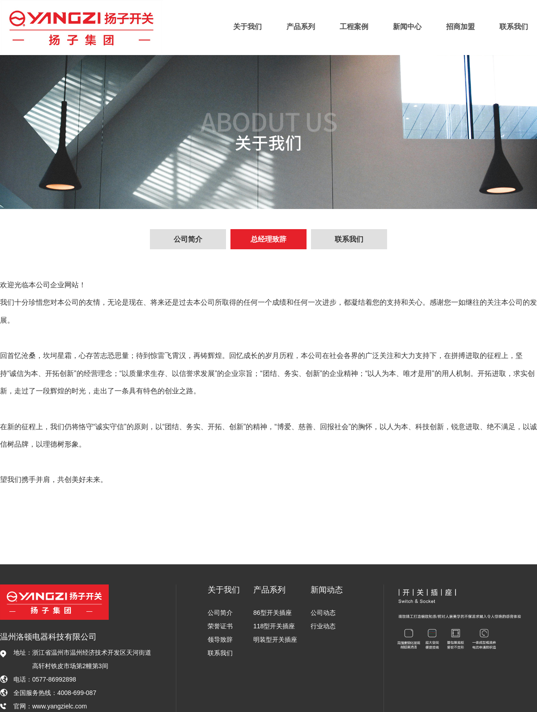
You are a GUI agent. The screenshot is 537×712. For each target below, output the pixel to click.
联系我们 (513, 26)
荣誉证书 (220, 626)
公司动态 (323, 612)
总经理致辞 (268, 239)
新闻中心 (407, 26)
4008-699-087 (76, 692)
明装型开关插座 (275, 639)
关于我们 (247, 26)
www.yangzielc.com (59, 706)
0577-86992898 (54, 679)
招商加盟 (460, 26)
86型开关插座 (272, 612)
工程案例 (354, 26)
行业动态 (323, 626)
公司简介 (188, 239)
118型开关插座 (274, 626)
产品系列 (300, 26)
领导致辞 (220, 639)
